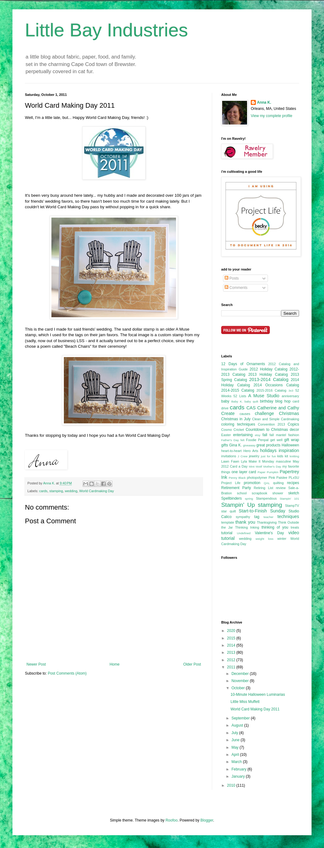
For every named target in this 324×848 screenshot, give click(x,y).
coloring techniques (238, 424)
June (236, 740)
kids (280, 456)
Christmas (289, 413)
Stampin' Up (238, 505)
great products (268, 445)
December (240, 673)
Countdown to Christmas (266, 429)
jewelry (254, 456)
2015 (231, 638)
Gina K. (235, 445)
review (280, 488)
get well (276, 440)
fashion (293, 435)
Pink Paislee (278, 477)
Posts (232, 278)
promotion (252, 483)
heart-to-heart (231, 451)
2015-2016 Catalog (271, 390)
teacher (269, 517)
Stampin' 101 (289, 498)
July (235, 733)
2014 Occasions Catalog (276, 385)
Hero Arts (250, 451)
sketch (293, 493)
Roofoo (171, 820)
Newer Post (36, 664)
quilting (278, 483)
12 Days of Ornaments (243, 364)
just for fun (268, 456)
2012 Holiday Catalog (268, 369)
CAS (251, 407)
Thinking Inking (247, 527)
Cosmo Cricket (232, 429)
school (242, 493)
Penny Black (237, 477)
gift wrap (291, 440)
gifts (224, 445)
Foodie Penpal (257, 440)
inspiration (289, 450)
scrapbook (259, 493)
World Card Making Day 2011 (255, 709)
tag (257, 517)
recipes (293, 483)
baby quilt (251, 401)
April (235, 754)
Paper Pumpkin (268, 472)
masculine (283, 461)
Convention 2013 (271, 424)
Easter (226, 435)
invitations (228, 456)
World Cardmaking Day (96, 491)
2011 (231, 667)
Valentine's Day (269, 533)
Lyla (244, 461)
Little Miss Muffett (245, 702)
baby (225, 401)
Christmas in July (235, 419)
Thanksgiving (267, 522)
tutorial (226, 533)
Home (115, 664)
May (235, 747)
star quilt (228, 511)
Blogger (206, 820)
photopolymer (257, 477)
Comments (236, 287)
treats (295, 527)
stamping (56, 491)
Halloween (290, 445)
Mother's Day (272, 466)
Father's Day (230, 440)
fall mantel (277, 435)
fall (264, 435)
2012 (231, 660)
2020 (231, 631)
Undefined (243, 533)
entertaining (243, 435)
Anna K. (264, 102)
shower (277, 493)
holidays (268, 450)
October (238, 688)
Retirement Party (236, 488)
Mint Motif (255, 466)
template (227, 522)
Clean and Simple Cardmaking (275, 419)
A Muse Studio (263, 395)
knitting (294, 456)
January (238, 776)
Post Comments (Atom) (67, 673)
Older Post (192, 664)
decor (294, 429)
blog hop (283, 401)
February (239, 769)
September (241, 718)
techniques (288, 516)
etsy (257, 435)
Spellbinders (231, 498)
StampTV (292, 505)
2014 (231, 645)
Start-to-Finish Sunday (262, 510)
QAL (267, 483)
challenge (264, 413)
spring (249, 498)
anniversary (290, 396)
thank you (245, 522)
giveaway (249, 445)
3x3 (290, 390)
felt (243, 440)
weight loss (264, 538)
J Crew (243, 456)
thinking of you (274, 527)
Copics (293, 424)
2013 (231, 652)
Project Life (231, 483)
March (237, 762)
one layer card (243, 472)
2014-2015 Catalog (237, 390)
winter (281, 538)
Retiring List (263, 488)
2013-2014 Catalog (268, 379)
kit (286, 456)
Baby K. (237, 401)
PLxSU (293, 477)
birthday (266, 401)
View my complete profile (271, 116)
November (240, 681)
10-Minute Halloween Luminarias (258, 694)
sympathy (243, 517)
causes (245, 414)
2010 (231, 785)
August (237, 725)
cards (43, 491)
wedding (71, 491)
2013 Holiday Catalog (268, 374)
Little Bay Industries (106, 30)
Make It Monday (261, 461)
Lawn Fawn (230, 461)
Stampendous (266, 498)
